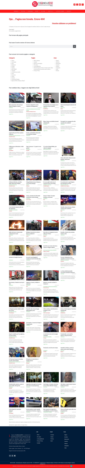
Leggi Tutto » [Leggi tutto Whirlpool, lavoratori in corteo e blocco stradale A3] (28, 242)
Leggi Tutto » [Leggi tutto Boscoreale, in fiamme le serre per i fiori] (11, 291)
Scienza (44, 287)
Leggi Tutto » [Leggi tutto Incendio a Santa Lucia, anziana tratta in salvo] (63, 241)
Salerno (57, 66)
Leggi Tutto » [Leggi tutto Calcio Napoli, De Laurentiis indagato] (11, 419)
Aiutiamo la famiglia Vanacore (15, 257)
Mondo (57, 70)
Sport (36, 11)
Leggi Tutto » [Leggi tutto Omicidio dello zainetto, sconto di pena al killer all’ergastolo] (11, 394)
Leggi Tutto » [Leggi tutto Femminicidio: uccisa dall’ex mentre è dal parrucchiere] (63, 343)
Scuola (47, 287)
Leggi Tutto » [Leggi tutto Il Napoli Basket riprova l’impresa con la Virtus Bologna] (28, 192)
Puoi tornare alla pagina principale (18, 35)
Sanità (30, 199)
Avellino (57, 62)
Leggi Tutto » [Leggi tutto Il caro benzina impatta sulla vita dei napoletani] (11, 217)
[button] (83, 5)
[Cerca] (74, 46)
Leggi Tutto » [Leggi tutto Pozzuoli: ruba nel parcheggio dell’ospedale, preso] (28, 318)
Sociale (13, 66)
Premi (10, 312)
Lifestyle (51, 11)
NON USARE (14, 69)
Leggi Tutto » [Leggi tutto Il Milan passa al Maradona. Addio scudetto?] (11, 156)
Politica (23, 11)
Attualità (31, 111)
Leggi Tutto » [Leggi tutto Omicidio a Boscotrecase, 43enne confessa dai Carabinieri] (63, 217)
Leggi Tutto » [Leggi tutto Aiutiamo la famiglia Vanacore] (11, 266)
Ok (71, 466)
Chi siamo (36, 64)
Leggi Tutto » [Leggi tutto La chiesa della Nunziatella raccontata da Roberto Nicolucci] (63, 280)
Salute (62, 108)
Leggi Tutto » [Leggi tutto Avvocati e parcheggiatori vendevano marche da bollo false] (28, 266)
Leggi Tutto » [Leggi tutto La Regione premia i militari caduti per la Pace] (11, 319)
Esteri (12, 73)
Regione (44, 236)
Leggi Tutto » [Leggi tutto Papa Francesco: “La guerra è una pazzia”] (28, 156)
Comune (34, 111)
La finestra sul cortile (15, 72)
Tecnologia (13, 62)
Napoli (57, 60)
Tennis (12, 60)
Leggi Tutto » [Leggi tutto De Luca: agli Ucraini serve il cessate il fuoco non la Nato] (45, 192)
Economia (30, 11)
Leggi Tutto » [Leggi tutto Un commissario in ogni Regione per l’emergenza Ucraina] (63, 192)
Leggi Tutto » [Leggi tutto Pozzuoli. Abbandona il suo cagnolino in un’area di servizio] (63, 267)
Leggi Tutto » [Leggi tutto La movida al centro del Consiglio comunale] (45, 344)
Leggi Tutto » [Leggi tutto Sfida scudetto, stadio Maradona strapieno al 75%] (45, 319)
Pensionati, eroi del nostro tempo (50, 347)
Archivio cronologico (38, 63)
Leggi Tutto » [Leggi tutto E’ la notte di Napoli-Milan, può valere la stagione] (45, 155)
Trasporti (47, 251)
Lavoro (27, 199)
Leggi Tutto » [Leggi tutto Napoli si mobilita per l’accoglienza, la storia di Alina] (11, 344)
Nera (47, 108)
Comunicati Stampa (15, 79)
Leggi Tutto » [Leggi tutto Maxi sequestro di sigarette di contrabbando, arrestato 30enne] (45, 418)
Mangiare (27, 363)
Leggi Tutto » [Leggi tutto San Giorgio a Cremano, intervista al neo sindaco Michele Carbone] (45, 393)
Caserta (57, 64)
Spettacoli (13, 64)
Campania (58, 67)
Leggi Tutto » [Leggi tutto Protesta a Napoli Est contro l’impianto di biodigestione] (28, 117)
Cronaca (16, 11)
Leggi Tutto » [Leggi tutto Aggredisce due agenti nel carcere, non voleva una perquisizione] (28, 393)
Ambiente (28, 111)
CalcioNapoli (11, 150)
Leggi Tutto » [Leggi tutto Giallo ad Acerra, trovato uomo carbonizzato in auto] (11, 242)
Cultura (43, 11)
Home (38, 434)
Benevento (58, 63)
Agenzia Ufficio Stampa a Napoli (18, 80)
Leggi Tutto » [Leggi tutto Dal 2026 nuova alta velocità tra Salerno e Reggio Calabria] (45, 257)
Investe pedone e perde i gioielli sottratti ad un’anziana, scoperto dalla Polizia (33, 411)
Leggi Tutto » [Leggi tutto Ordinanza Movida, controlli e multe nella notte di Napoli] (11, 192)
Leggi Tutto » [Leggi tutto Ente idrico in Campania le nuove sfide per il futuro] (45, 242)
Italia (57, 69)
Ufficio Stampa (60, 11)
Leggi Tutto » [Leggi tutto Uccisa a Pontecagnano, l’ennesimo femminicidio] (63, 319)
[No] (83, 466)
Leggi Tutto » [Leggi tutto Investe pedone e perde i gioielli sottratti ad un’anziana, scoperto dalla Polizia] (28, 418)
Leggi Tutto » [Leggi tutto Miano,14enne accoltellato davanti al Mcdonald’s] (45, 130)
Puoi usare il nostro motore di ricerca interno (22, 42)
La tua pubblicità (37, 66)
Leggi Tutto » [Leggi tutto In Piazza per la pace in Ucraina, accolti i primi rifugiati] (11, 369)
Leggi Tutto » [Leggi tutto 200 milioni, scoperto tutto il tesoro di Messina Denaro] (63, 393)
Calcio (44, 312)
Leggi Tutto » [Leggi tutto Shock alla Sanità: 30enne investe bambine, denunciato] (63, 167)
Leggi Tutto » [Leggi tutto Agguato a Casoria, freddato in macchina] (28, 292)
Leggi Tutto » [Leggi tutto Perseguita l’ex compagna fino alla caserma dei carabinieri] (63, 130)
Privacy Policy (37, 70)
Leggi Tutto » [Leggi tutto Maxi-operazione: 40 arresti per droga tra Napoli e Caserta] (11, 114)
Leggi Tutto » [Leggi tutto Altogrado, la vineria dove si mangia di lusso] (28, 369)
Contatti (69, 11)
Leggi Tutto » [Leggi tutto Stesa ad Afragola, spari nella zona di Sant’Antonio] (63, 419)
